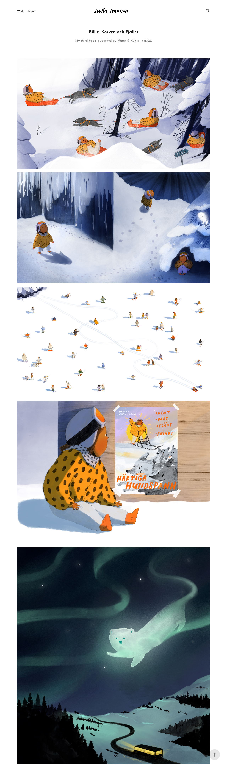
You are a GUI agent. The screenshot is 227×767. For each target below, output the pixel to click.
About (32, 11)
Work (20, 11)
